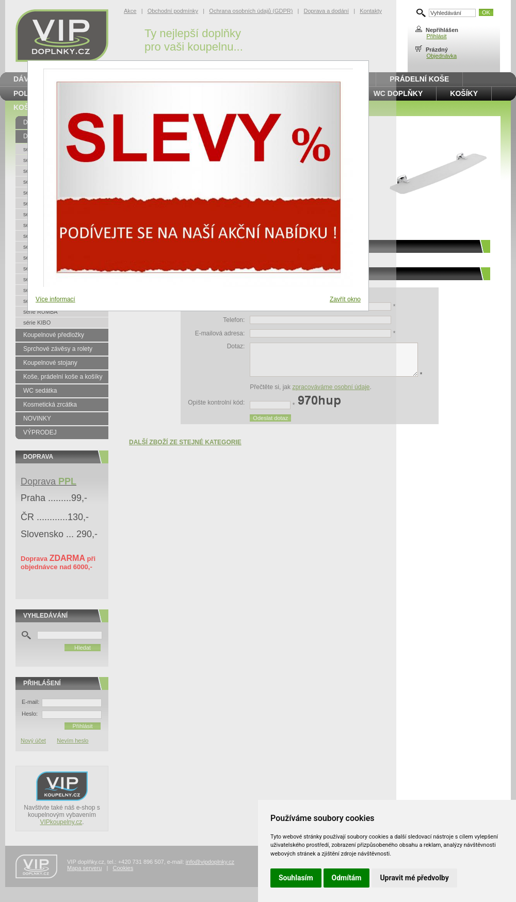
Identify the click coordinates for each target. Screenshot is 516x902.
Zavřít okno (345, 299)
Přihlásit (436, 36)
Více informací (55, 299)
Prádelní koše (419, 79)
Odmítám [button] (347, 878)
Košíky (464, 93)
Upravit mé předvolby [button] (414, 878)
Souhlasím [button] (296, 878)
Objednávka (441, 56)
